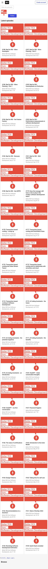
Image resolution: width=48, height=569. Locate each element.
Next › (9, 558)
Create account (41, 2)
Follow (12, 16)
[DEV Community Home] (7, 2)
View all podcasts (6, 7)
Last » (13, 558)
